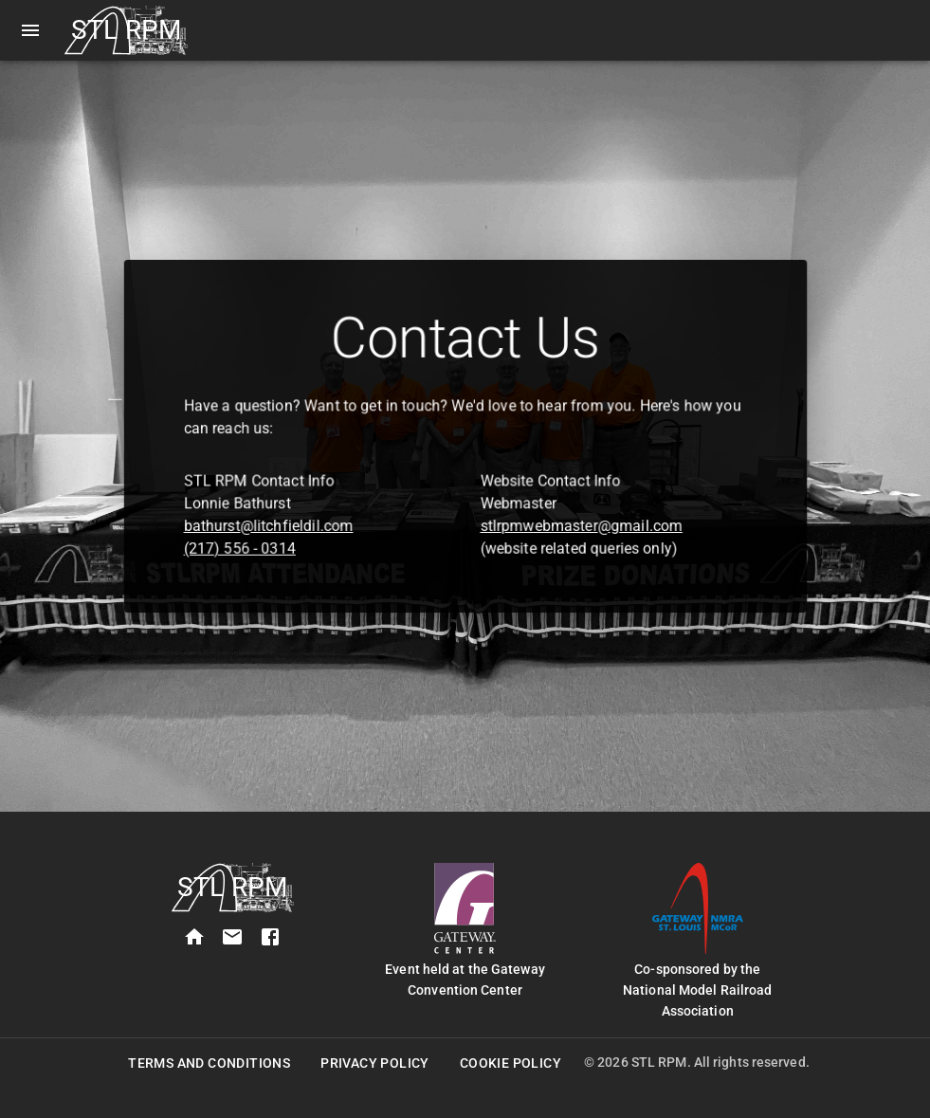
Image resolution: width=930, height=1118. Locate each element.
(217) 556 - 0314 (259, 538)
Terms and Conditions (209, 1063)
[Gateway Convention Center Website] (465, 908)
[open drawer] (30, 30)
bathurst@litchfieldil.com (286, 517)
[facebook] (270, 937)
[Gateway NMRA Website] (698, 908)
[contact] (232, 937)
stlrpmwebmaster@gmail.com (571, 517)
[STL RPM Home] (126, 30)
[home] (194, 937)
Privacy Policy (375, 1063)
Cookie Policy (510, 1063)
